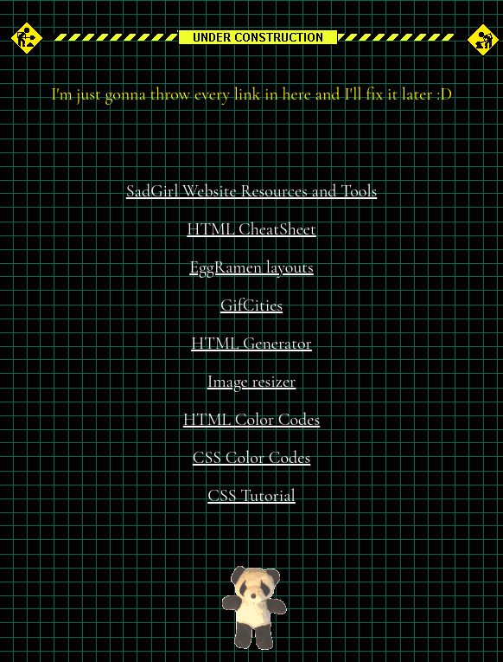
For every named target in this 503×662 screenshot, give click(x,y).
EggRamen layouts (251, 267)
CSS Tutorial (251, 495)
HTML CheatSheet (251, 229)
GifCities (251, 305)
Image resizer (251, 381)
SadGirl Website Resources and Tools (252, 191)
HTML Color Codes (251, 419)
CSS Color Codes (252, 457)
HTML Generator (251, 343)
